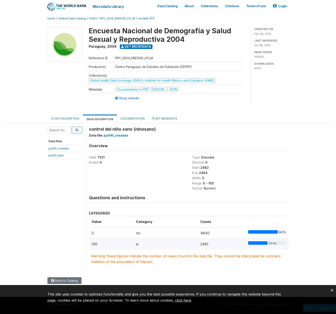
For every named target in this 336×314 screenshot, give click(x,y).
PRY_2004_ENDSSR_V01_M (117, 18)
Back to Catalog (64, 280)
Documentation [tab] (133, 118)
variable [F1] (146, 18)
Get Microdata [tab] (164, 118)
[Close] (332, 289)
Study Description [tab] (65, 118)
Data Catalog (167, 6)
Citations (232, 6)
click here (183, 300)
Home (51, 18)
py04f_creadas (58, 148)
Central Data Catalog (72, 18)
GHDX (93, 18)
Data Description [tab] (100, 119)
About (189, 6)
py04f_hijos (56, 155)
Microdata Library (108, 6)
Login (280, 6)
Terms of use (256, 6)
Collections (209, 6)
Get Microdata (136, 46)
